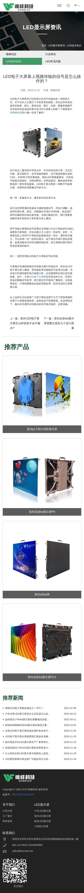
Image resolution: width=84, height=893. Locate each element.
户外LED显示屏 (42, 810)
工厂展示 (7, 816)
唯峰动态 (11, 54)
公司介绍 (7, 810)
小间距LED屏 (41, 826)
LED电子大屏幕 (37, 276)
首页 (43, 45)
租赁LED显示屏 (42, 821)
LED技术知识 (74, 45)
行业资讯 (50, 54)
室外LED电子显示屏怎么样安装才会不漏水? (25, 323)
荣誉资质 (7, 821)
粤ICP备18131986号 (23, 794)
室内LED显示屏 (42, 816)
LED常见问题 (53, 61)
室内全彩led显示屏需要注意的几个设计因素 (59, 323)
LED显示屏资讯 (56, 45)
